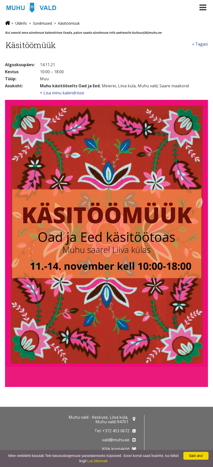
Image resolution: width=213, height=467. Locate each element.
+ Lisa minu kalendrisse (62, 93)
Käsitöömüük (69, 23)
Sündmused (42, 23)
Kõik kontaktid (115, 449)
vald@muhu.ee (115, 440)
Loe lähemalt (97, 461)
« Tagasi (200, 44)
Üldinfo (21, 23)
